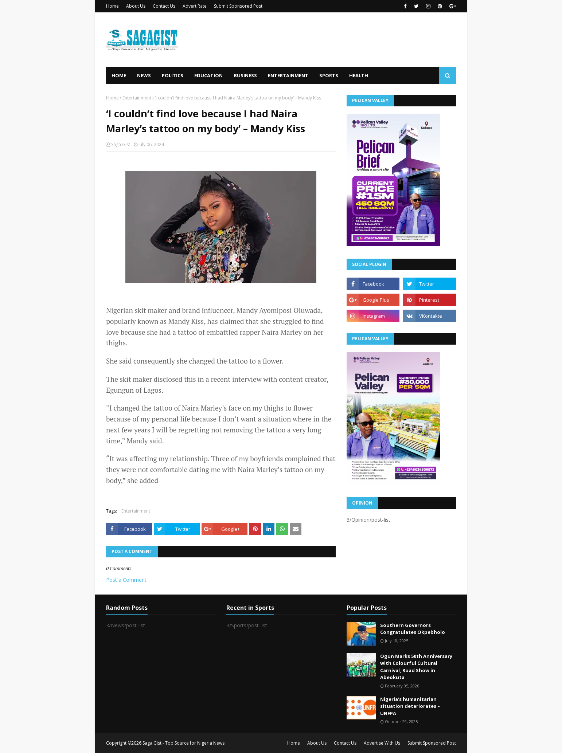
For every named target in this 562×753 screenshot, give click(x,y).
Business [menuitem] (245, 75)
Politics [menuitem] (172, 75)
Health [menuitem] (358, 75)
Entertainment (136, 98)
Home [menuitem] (119, 75)
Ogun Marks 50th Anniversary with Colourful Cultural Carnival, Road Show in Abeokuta (416, 667)
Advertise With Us (382, 743)
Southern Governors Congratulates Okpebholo (412, 629)
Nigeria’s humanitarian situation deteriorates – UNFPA (410, 706)
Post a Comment (126, 579)
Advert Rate (195, 6)
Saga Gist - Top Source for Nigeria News (184, 743)
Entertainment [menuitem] (288, 75)
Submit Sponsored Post (238, 6)
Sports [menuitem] (328, 75)
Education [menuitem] (208, 75)
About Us (135, 6)
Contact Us (164, 6)
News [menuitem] (144, 75)
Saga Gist (120, 144)
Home (112, 6)
